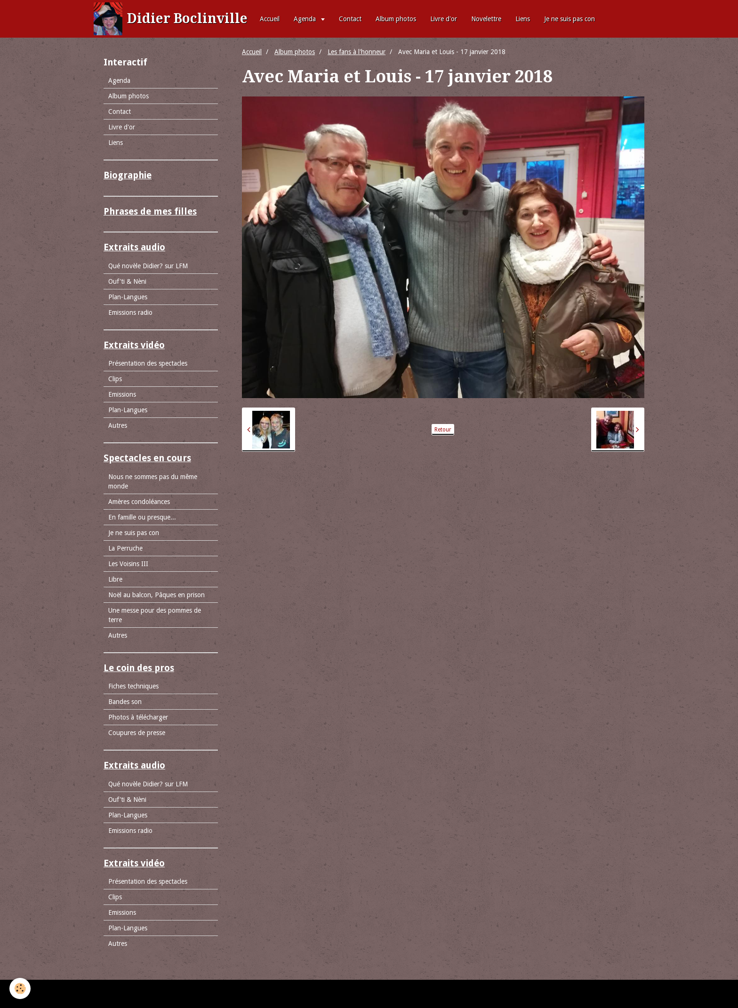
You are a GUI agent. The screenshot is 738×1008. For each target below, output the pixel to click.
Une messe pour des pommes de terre (154, 615)
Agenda (306, 19)
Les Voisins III (128, 564)
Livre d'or (443, 19)
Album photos (396, 19)
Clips (115, 379)
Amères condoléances (139, 501)
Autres (117, 425)
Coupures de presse (136, 732)
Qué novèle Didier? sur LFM (148, 266)
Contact (350, 19)
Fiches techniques (133, 686)
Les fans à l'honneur (356, 52)
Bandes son (125, 701)
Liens (522, 19)
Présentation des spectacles (147, 363)
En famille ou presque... (142, 517)
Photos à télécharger (138, 717)
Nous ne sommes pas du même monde (152, 481)
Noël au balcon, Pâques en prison (156, 595)
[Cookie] (20, 988)
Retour (442, 429)
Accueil (270, 19)
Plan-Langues (127, 297)
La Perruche (125, 548)
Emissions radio (130, 312)
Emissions (122, 394)
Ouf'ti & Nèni (127, 281)
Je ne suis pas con (569, 19)
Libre (115, 579)
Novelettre (486, 19)
